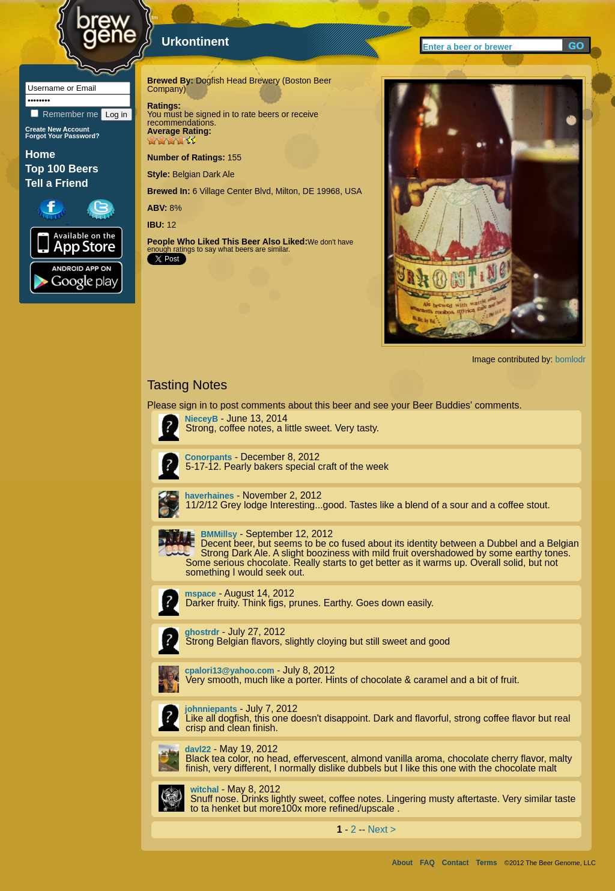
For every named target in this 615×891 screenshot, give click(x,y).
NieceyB (201, 419)
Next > (382, 829)
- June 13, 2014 (370, 427)
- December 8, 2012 (370, 465)
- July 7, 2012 (370, 718)
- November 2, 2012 (370, 504)
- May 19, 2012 (370, 758)
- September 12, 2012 (370, 553)
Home (40, 154)
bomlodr (570, 359)
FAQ (427, 863)
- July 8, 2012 (370, 679)
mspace (200, 593)
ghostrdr (202, 632)
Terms (486, 863)
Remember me (64, 114)
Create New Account (57, 129)
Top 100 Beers (61, 169)
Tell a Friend (56, 183)
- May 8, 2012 (370, 799)
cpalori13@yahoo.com (229, 670)
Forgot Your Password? (62, 135)
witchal (204, 789)
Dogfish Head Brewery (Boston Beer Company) (239, 85)
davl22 (198, 749)
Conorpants (208, 457)
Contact (455, 863)
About (402, 863)
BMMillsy (219, 534)
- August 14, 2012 (370, 602)
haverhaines (209, 495)
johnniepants (211, 709)
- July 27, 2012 (370, 640)
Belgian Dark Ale (203, 174)
